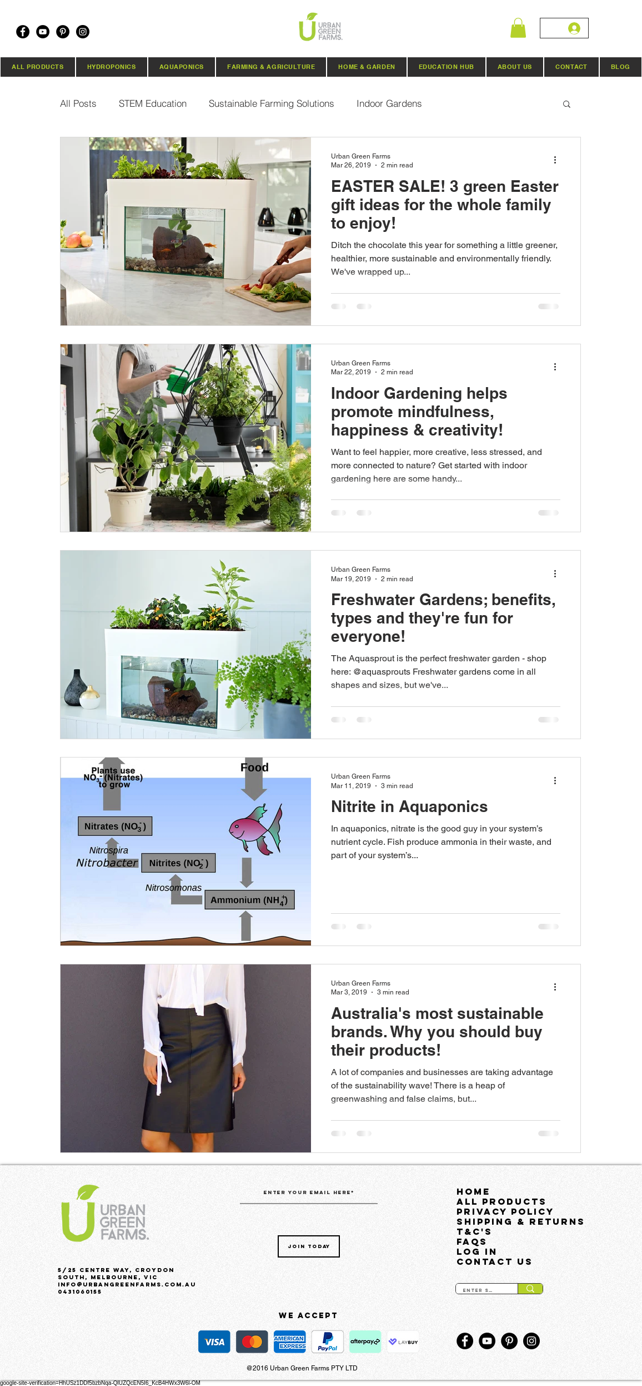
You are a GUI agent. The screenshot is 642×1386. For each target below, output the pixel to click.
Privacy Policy (505, 1211)
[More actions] (558, 160)
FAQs (472, 1241)
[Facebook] (22, 31)
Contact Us (495, 1261)
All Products (502, 1201)
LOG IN (477, 1251)
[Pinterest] (62, 31)
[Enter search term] (478, 1291)
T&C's (475, 1231)
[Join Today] (309, 1246)
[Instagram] (82, 31)
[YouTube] (42, 31)
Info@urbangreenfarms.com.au (127, 1284)
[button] (518, 28)
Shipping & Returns (512, 1221)
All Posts (78, 103)
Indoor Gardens (389, 103)
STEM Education (153, 103)
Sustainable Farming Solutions (271, 103)
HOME (473, 1191)
